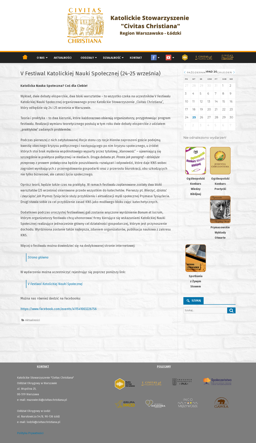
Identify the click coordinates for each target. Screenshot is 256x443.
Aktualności (62, 57)
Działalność (112, 57)
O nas (41, 57)
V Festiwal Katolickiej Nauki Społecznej (55, 284)
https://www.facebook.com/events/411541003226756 (58, 309)
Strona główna (38, 257)
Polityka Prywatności (30, 433)
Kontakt (136, 57)
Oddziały (87, 57)
